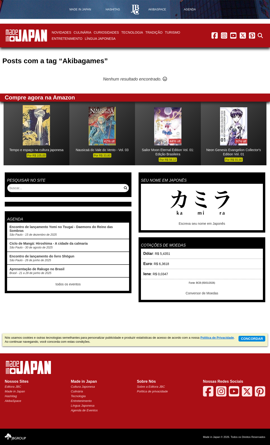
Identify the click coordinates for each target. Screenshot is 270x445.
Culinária (82, 32)
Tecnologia (132, 32)
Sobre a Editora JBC (151, 386)
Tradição (153, 32)
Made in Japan (15, 391)
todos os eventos (68, 284)
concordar (252, 339)
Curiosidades (106, 32)
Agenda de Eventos (84, 410)
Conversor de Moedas (202, 293)
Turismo (172, 32)
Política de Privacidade (217, 337)
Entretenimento (67, 38)
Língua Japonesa (100, 38)
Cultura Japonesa (83, 386)
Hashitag (11, 396)
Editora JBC (13, 386)
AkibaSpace (13, 401)
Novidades (61, 32)
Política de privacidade (152, 391)
